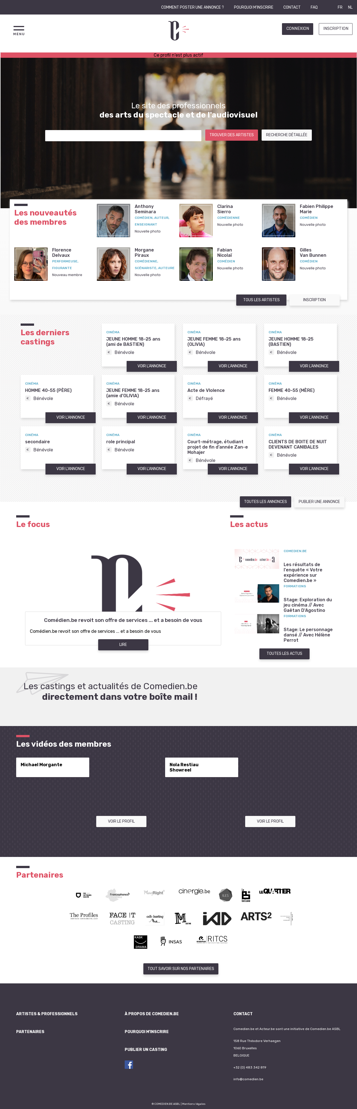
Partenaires (30, 1031)
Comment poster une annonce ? (192, 7)
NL (350, 7)
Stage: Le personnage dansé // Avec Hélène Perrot (308, 635)
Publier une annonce (319, 501)
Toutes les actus (284, 653)
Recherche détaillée (286, 135)
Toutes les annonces (265, 501)
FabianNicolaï (224, 252)
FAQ (314, 7)
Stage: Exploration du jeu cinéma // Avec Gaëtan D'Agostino (308, 605)
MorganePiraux (144, 252)
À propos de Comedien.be (152, 1014)
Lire (123, 644)
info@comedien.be (248, 1079)
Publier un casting (146, 1049)
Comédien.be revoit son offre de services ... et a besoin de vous (123, 620)
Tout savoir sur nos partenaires (181, 968)
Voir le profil (121, 821)
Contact (292, 7)
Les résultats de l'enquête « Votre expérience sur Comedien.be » (303, 572)
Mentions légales (194, 1103)
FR (340, 7)
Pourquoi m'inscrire (253, 7)
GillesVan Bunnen (313, 252)
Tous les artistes (261, 300)
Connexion (297, 28)
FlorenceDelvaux (61, 252)
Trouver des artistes (231, 135)
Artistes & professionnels (47, 1014)
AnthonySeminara (145, 209)
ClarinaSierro (225, 209)
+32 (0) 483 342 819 (249, 1067)
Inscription (335, 28)
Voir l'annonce (152, 366)
